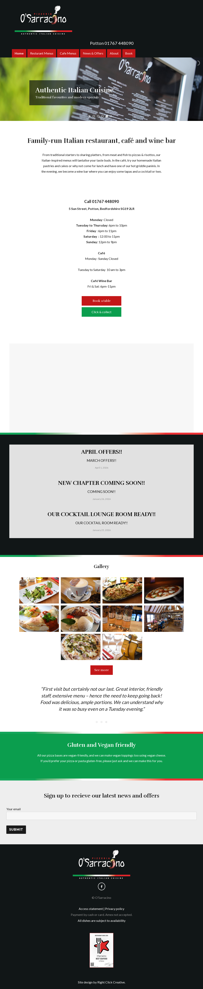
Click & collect (101, 312)
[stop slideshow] (111, 116)
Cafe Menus (68, 53)
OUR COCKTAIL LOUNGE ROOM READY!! (102, 514)
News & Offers (93, 53)
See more (101, 670)
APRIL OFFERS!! (101, 452)
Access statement (91, 909)
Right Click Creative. (111, 982)
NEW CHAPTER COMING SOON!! (101, 483)
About (114, 53)
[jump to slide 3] (102, 116)
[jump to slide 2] (98, 116)
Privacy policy (114, 909)
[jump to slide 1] (94, 116)
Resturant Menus (41, 53)
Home (19, 53)
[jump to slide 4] (107, 116)
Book (129, 53)
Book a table (102, 301)
